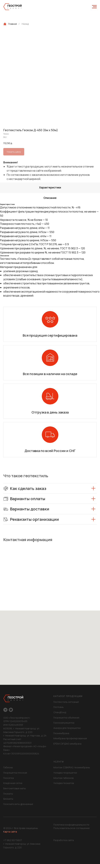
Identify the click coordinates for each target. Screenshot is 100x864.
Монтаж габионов (63, 778)
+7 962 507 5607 (12, 840)
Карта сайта (10, 831)
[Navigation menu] (94, 6)
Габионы (8, 767)
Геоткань (58, 707)
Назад (25, 23)
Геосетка (8, 778)
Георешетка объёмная (66, 717)
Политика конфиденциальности (71, 824)
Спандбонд (59, 712)
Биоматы (8, 798)
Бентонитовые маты (14, 788)
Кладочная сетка (12, 783)
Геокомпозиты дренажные (18, 804)
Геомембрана (61, 733)
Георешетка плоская (15, 772)
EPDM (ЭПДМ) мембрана (67, 743)
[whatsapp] (11, 710)
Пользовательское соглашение (71, 828)
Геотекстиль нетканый (66, 701)
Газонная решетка (63, 722)
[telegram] (5, 710)
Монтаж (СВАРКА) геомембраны (71, 767)
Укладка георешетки (65, 772)
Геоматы (8, 793)
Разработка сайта (63, 840)
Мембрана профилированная (70, 738)
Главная (10, 23)
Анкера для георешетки (67, 728)
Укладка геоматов (63, 783)
